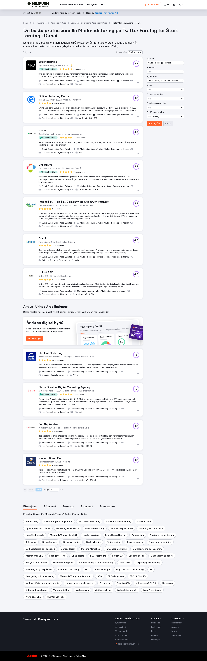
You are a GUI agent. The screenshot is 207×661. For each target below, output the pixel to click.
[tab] (30, 506)
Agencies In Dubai (59, 23)
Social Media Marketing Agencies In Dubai (89, 23)
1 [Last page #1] (62, 489)
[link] (92, 4)
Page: (46, 489)
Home (25, 23)
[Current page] (54, 489)
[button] (166, 4)
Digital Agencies (40, 23)
